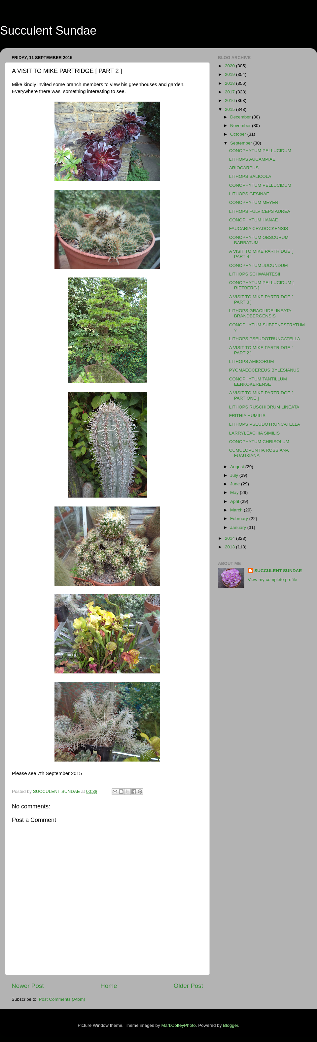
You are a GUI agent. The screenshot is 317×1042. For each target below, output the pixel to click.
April (235, 501)
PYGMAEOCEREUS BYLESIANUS (264, 370)
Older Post (188, 985)
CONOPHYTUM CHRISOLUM (259, 441)
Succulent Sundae (48, 30)
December (241, 116)
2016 (230, 100)
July (234, 475)
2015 (230, 109)
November (241, 125)
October (238, 134)
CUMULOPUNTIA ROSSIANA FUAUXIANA (259, 453)
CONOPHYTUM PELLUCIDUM (260, 150)
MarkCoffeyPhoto (178, 1025)
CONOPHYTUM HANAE (253, 219)
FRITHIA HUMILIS (247, 415)
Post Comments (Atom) (62, 999)
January (238, 527)
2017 (230, 91)
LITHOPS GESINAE (249, 193)
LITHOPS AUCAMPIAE (252, 159)
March (237, 509)
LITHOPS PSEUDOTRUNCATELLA (264, 338)
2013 (230, 546)
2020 (230, 65)
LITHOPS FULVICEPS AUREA (259, 211)
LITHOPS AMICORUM (251, 361)
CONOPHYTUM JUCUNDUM (258, 265)
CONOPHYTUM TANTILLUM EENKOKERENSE (258, 381)
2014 (230, 538)
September (241, 143)
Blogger (230, 1025)
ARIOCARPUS (244, 167)
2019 (230, 74)
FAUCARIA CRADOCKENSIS (258, 228)
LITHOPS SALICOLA (250, 176)
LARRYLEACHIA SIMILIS (254, 433)
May (235, 492)
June (235, 483)
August (237, 466)
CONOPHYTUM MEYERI (254, 202)
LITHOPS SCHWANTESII (254, 274)
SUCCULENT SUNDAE (278, 570)
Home (108, 985)
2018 (230, 83)
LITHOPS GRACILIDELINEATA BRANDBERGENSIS (260, 313)
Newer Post (28, 985)
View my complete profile (272, 579)
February (239, 518)
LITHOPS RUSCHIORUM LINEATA (264, 407)
